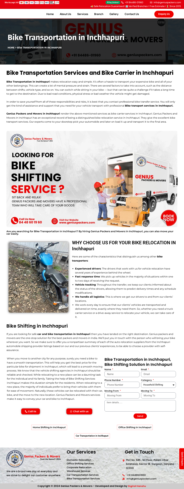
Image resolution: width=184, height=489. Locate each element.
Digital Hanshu (137, 486)
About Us (65, 14)
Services (82, 14)
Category (146, 380)
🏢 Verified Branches (136, 6)
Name (108, 370)
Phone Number (112, 380)
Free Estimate (157, 6)
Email (144, 370)
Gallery (114, 14)
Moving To (147, 391)
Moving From (111, 391)
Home (50, 14)
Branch (98, 14)
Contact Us (132, 14)
